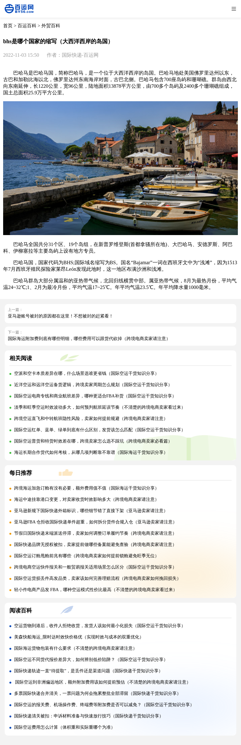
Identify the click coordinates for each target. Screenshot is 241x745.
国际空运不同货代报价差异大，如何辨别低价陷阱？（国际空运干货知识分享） (91, 659)
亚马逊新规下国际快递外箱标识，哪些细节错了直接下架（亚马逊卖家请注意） (91, 510)
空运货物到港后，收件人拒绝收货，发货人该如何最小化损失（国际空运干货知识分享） (99, 625)
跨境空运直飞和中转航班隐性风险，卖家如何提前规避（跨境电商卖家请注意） (91, 418)
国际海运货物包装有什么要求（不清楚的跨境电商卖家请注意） (75, 648)
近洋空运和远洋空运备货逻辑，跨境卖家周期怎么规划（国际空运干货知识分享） (93, 384)
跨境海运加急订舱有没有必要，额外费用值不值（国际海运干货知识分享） (86, 488)
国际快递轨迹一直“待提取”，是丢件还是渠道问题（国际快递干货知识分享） (88, 671)
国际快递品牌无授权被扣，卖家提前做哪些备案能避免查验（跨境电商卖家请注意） (95, 544)
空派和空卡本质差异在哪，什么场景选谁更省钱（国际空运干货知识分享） (86, 373)
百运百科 (27, 25)
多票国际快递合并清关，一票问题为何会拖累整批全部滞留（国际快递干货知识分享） (97, 693)
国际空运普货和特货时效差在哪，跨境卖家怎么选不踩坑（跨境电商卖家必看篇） (93, 441)
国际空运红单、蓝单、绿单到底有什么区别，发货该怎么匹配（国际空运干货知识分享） (99, 430)
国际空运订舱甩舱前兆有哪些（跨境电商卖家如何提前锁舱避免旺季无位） (86, 556)
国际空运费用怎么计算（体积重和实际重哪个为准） (64, 727)
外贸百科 (50, 25)
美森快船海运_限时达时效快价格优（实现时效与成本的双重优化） (79, 637)
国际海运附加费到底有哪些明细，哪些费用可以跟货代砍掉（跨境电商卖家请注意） (89, 338)
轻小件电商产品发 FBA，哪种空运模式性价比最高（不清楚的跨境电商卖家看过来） (96, 589)
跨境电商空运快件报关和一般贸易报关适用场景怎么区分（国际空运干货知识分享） (95, 567)
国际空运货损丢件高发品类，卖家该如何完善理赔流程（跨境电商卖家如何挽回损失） (97, 578)
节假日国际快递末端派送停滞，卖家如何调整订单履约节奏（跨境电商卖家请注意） (95, 533)
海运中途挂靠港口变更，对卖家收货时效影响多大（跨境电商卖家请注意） (86, 499)
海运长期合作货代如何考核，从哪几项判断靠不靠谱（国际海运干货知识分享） (91, 452)
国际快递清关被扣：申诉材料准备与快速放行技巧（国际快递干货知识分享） (88, 716)
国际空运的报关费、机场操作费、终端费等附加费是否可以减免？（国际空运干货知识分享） (104, 704)
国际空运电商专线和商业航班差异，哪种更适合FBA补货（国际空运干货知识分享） (95, 396)
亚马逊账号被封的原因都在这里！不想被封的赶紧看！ (60, 316)
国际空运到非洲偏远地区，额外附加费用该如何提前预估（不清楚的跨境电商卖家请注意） (102, 682)
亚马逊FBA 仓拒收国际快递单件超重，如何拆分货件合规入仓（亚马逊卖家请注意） (95, 522)
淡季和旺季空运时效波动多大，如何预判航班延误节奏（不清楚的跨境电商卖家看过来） (99, 407)
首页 (8, 25)
